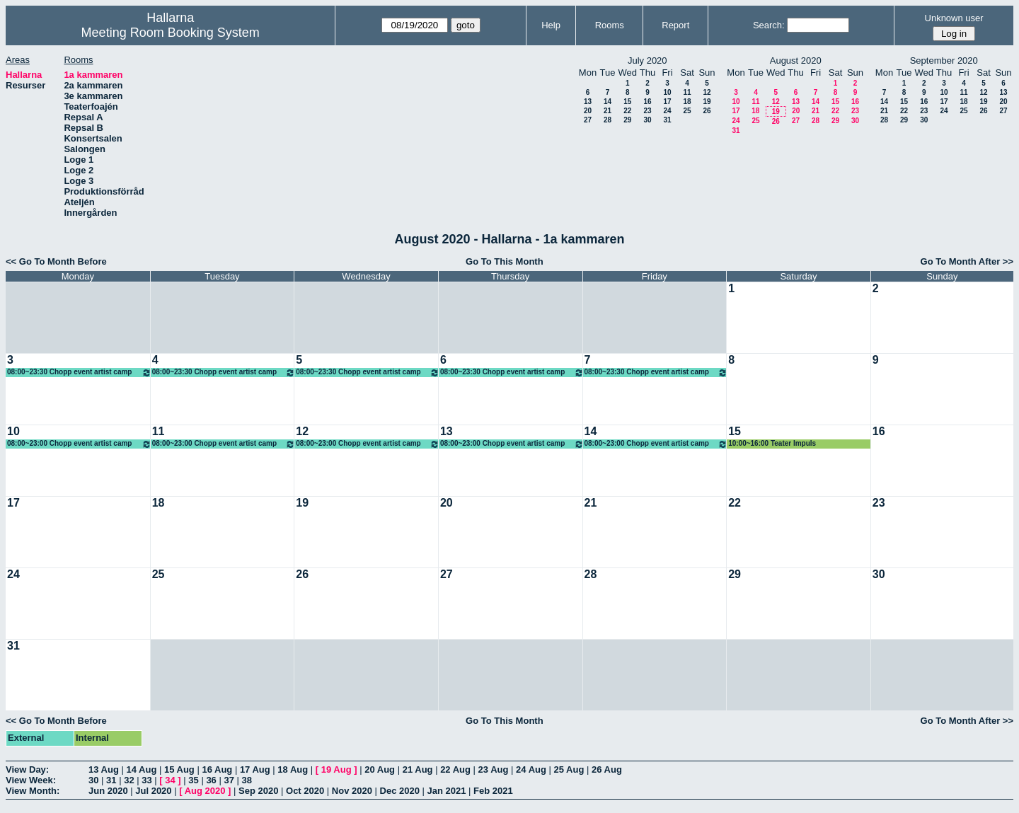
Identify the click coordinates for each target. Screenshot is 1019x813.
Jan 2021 (446, 790)
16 (647, 101)
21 (607, 111)
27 (588, 120)
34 (170, 780)
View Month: (32, 790)
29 (627, 120)
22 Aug (455, 769)
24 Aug (531, 769)
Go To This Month (504, 261)
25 (687, 111)
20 (588, 111)
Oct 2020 (305, 790)
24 (667, 111)
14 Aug (141, 769)
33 (146, 780)
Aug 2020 (205, 790)
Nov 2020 (352, 790)
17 (667, 101)
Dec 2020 (400, 790)
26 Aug (607, 769)
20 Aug (379, 769)
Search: (769, 25)
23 (647, 111)
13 (588, 101)
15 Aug (179, 769)
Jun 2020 (108, 790)
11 (687, 92)
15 (627, 101)
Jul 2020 (153, 790)
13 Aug (103, 769)
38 (247, 780)
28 (607, 120)
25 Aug (569, 769)
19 (706, 101)
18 (687, 101)
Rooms (609, 25)
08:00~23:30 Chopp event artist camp (79, 372)
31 (667, 120)
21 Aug (418, 769)
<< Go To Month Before (56, 261)
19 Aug (336, 769)
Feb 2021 (493, 790)
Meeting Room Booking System (170, 32)
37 (229, 780)
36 (211, 780)
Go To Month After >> (967, 261)
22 (627, 111)
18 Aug (292, 769)
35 (193, 780)
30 (647, 120)
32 (129, 780)
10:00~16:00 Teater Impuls (772, 443)
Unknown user (954, 18)
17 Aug (255, 769)
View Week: (31, 780)
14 (607, 101)
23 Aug (493, 769)
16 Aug (217, 769)
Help (550, 25)
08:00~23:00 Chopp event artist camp (79, 444)
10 (667, 92)
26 (706, 111)
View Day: (27, 769)
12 (706, 92)
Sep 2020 (258, 790)
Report (675, 25)
